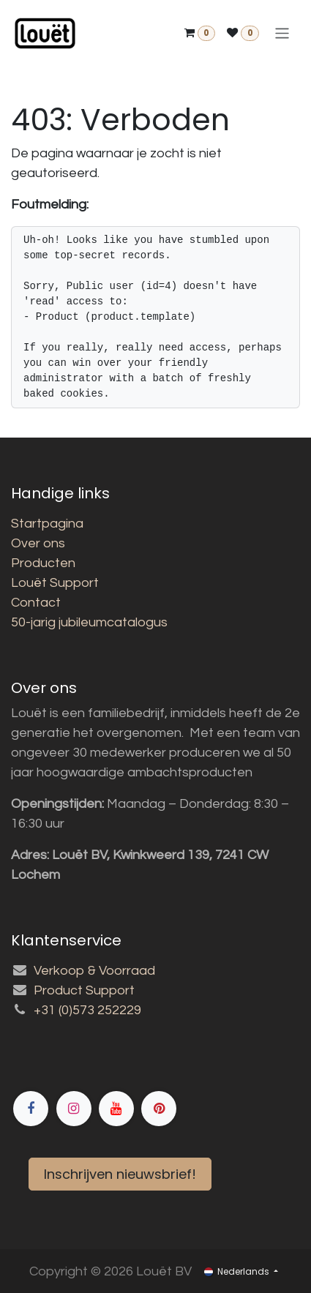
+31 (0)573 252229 (87, 1010)
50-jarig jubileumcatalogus (89, 622)
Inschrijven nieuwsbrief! (120, 1174)
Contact (36, 603)
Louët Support (55, 583)
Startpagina (47, 524)
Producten (43, 563)
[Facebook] (161, 1057)
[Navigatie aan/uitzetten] (282, 33)
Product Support (84, 990)
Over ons (38, 543)
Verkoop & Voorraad (94, 971)
